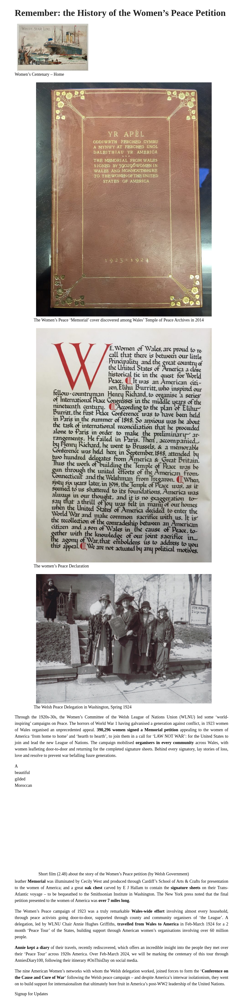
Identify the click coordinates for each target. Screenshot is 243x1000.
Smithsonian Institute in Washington (122, 894)
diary (44, 947)
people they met (206, 947)
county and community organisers (160, 917)
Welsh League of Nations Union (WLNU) (156, 717)
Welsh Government (170, 874)
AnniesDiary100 (29, 960)
